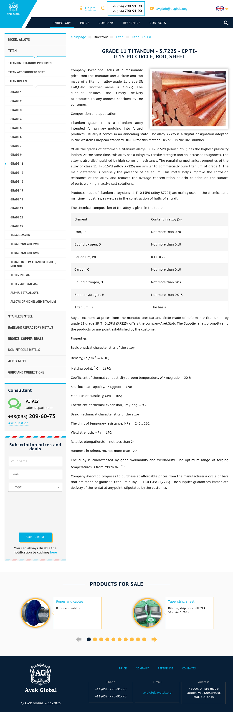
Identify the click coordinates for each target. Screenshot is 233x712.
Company (106, 23)
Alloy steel (17, 361)
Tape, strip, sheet (181, 601)
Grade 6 (16, 137)
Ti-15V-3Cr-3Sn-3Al (24, 284)
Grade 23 (16, 217)
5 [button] (113, 639)
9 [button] (138, 639)
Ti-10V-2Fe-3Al (20, 275)
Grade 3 (16, 110)
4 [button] (107, 639)
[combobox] (90, 8)
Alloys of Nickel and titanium (33, 301)
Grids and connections (26, 372)
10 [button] (144, 639)
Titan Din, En (17, 81)
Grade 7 (16, 146)
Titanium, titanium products (30, 63)
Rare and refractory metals (30, 327)
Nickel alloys (19, 40)
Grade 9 (16, 154)
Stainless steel (20, 316)
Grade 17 (16, 190)
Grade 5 (16, 128)
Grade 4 (16, 119)
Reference (131, 23)
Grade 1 (16, 92)
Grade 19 (16, 199)
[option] (60, 613)
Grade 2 (16, 101)
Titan (12, 51)
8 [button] (132, 639)
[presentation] (27, 511)
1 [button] (89, 639)
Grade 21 (16, 208)
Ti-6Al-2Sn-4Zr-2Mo (24, 244)
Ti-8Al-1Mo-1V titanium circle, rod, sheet (33, 264)
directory (62, 23)
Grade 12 (16, 172)
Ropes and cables (69, 601)
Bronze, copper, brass (25, 339)
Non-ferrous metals (24, 350)
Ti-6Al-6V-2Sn (20, 235)
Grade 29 (16, 226)
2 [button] (95, 639)
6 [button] (120, 639)
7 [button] (126, 639)
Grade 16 (16, 181)
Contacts (157, 23)
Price (84, 23)
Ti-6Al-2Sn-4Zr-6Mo (24, 253)
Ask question (18, 423)
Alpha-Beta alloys (24, 293)
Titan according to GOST (26, 72)
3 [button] (101, 639)
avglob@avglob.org (171, 9)
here (53, 552)
